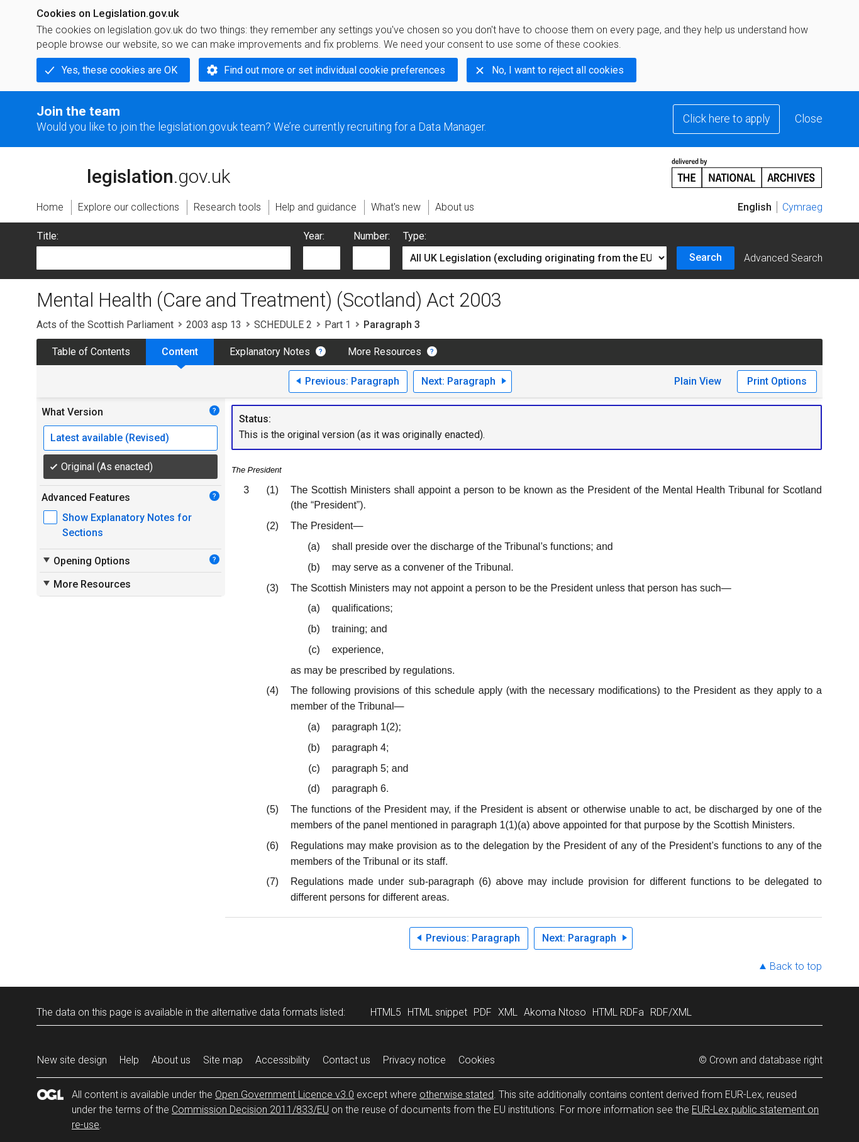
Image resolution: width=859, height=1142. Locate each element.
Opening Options (86, 560)
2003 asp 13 (213, 325)
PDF (483, 1012)
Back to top (796, 966)
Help (129, 1060)
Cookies (476, 1060)
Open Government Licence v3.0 (284, 1095)
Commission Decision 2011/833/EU (250, 1110)
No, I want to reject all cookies (558, 70)
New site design (72, 1060)
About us (171, 1060)
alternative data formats (264, 1012)
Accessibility (282, 1060)
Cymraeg (802, 207)
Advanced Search (783, 258)
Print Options (777, 381)
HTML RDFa (618, 1012)
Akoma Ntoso (555, 1012)
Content (180, 352)
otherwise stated (456, 1095)
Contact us (346, 1060)
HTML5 (385, 1012)
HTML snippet (437, 1012)
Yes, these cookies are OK (119, 70)
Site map (223, 1060)
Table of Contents (91, 352)
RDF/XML (671, 1012)
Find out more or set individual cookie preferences (334, 70)
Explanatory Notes (270, 352)
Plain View (697, 381)
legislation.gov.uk (133, 172)
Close (809, 119)
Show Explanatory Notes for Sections (127, 525)
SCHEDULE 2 (283, 325)
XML (508, 1012)
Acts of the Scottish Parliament (105, 325)
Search (705, 257)
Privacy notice (414, 1060)
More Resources (384, 352)
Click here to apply (726, 119)
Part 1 (337, 325)
